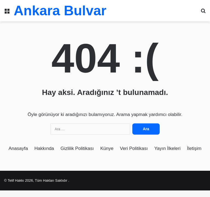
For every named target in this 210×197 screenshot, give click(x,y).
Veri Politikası (134, 148)
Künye (106, 148)
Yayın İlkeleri (167, 148)
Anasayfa (18, 148)
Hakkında (44, 148)
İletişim (194, 148)
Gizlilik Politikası (77, 148)
